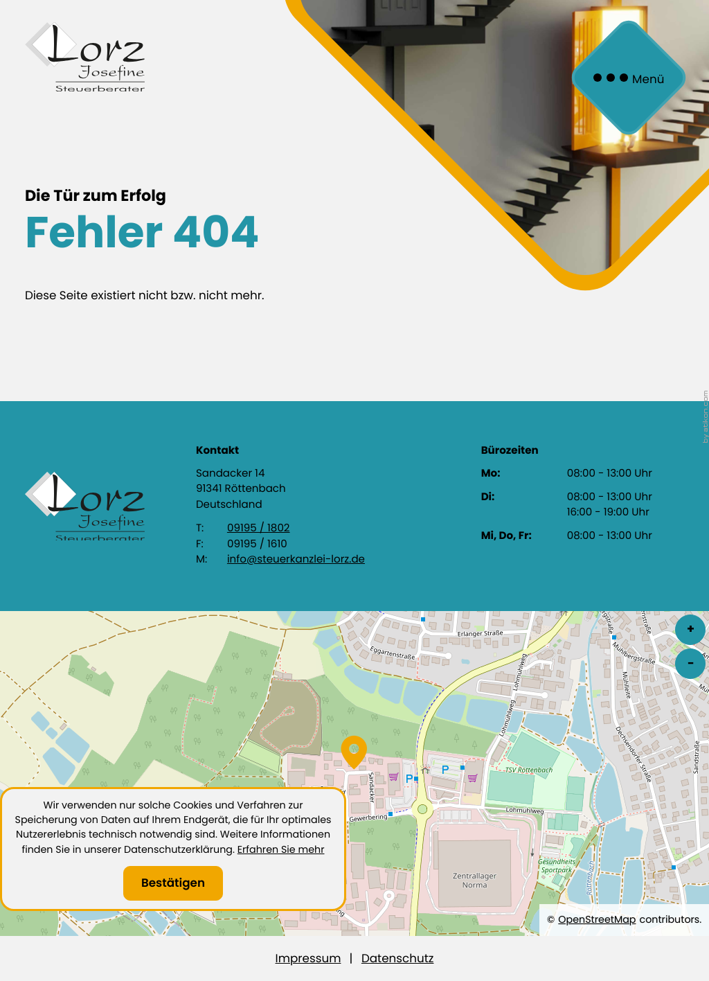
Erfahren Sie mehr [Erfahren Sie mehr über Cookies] (281, 849)
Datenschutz (397, 958)
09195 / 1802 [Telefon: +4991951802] (258, 528)
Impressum (308, 958)
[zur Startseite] (85, 56)
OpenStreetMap (597, 919)
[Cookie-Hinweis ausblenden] (173, 883)
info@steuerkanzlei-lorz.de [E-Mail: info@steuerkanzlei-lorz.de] (296, 559)
